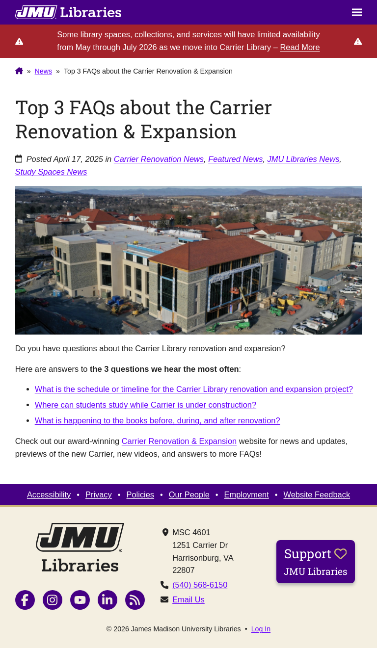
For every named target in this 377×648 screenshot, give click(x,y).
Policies (141, 494)
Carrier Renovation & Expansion (179, 441)
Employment (246, 494)
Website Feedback (317, 494)
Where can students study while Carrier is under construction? (145, 404)
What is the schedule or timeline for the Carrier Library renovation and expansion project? (194, 389)
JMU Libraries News (304, 159)
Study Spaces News (51, 171)
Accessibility (49, 494)
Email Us (188, 599)
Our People (189, 494)
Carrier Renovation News (159, 159)
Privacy (98, 494)
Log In (260, 628)
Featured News (235, 159)
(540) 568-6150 (199, 584)
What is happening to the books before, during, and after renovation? (157, 420)
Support (316, 561)
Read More (300, 47)
